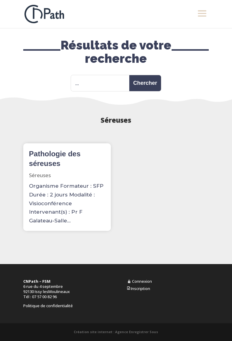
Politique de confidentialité (48, 305)
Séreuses (40, 175)
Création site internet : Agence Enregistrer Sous (116, 332)
